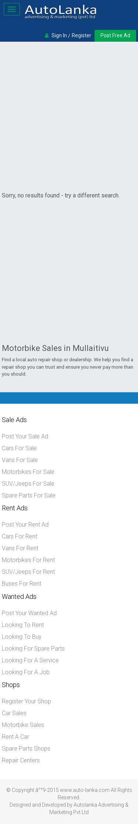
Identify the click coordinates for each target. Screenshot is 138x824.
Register (81, 35)
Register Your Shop (26, 701)
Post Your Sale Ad (25, 436)
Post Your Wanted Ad (29, 613)
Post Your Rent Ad (25, 524)
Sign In (59, 35)
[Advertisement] (69, 116)
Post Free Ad (115, 35)
